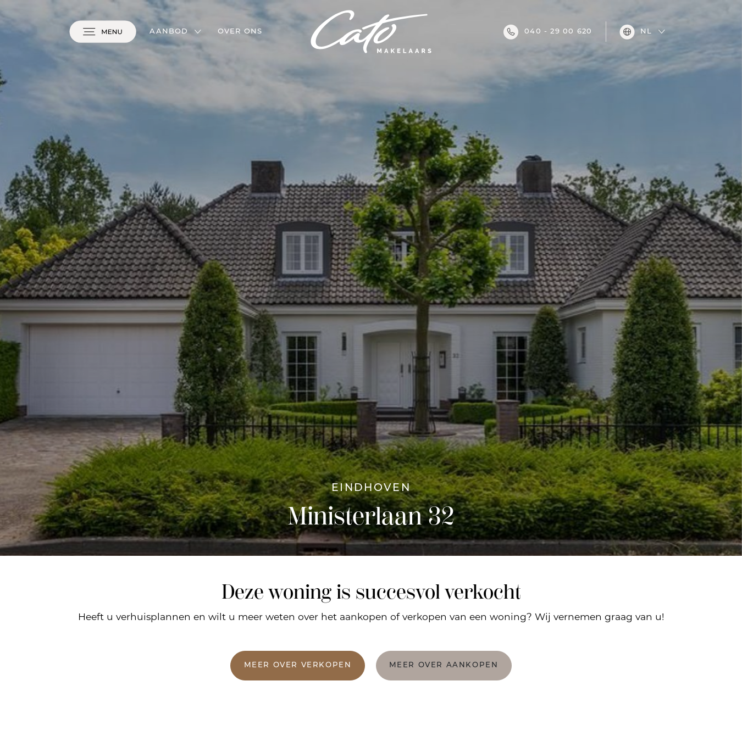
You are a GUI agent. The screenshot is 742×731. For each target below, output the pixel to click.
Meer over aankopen (444, 665)
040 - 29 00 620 (547, 32)
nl (635, 32)
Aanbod (168, 31)
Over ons (240, 31)
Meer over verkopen (298, 665)
